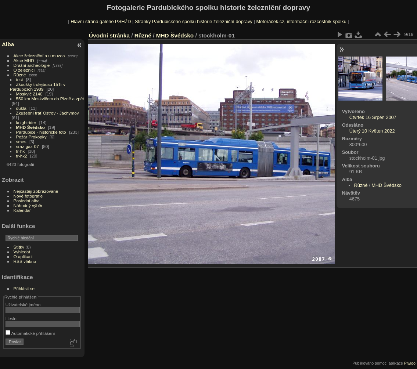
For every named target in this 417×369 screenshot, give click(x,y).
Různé (20, 74)
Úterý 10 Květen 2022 (372, 131)
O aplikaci (23, 256)
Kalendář (22, 210)
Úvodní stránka (109, 35)
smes (21, 141)
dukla (21, 108)
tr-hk (20, 151)
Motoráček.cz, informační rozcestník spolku (301, 21)
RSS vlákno (25, 261)
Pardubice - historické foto (41, 132)
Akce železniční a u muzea (39, 55)
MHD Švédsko (30, 127)
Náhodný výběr (28, 205)
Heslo (11, 318)
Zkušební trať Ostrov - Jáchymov (47, 113)
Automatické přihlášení (30, 333)
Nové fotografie (28, 195)
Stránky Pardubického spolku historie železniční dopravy (193, 21)
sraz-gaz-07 (27, 146)
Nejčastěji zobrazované (36, 191)
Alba (8, 44)
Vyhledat (22, 251)
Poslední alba (27, 200)
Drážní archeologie (32, 65)
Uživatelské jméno (23, 304)
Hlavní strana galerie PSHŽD (101, 21)
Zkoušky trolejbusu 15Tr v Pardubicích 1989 (37, 86)
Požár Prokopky (31, 136)
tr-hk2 (21, 155)
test (19, 79)
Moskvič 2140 (29, 93)
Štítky (19, 247)
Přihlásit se (24, 288)
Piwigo (410, 363)
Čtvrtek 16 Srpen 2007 (372, 117)
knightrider (26, 122)
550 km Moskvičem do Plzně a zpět (50, 98)
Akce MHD (24, 60)
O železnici (24, 70)
